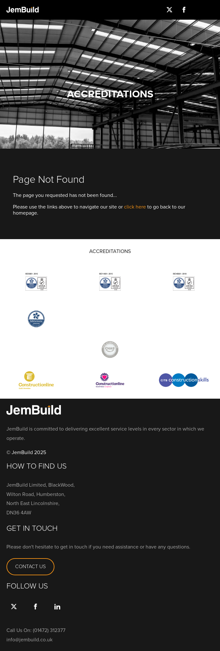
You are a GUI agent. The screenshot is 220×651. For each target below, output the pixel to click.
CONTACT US (30, 566)
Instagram (198, 9)
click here (135, 206)
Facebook (184, 9)
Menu (213, 9)
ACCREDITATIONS (110, 251)
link (57, 613)
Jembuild (22, 9)
